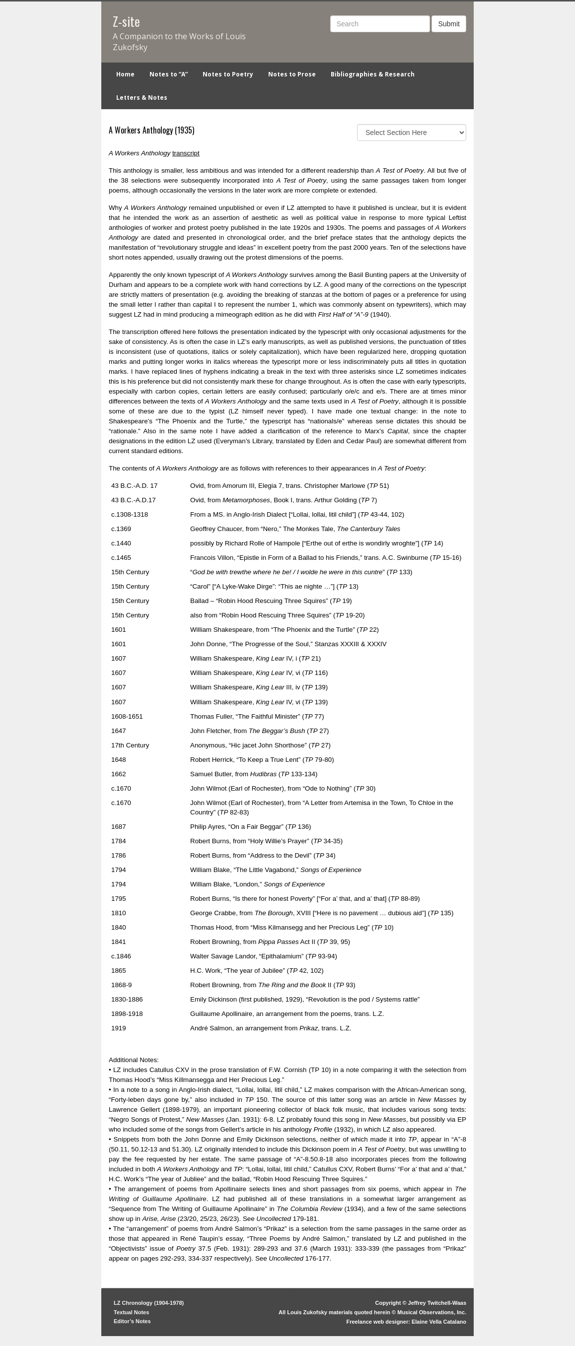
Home (125, 74)
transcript (186, 153)
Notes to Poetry (228, 74)
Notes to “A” (168, 74)
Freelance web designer (378, 1322)
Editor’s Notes (132, 1321)
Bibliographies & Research (373, 74)
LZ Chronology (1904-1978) (149, 1303)
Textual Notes (131, 1312)
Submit (449, 24)
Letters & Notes (141, 97)
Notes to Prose (292, 74)
